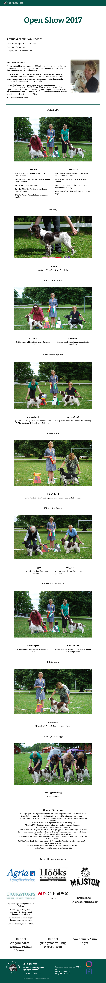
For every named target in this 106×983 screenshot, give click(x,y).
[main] (53, 20)
